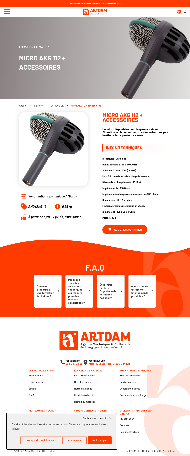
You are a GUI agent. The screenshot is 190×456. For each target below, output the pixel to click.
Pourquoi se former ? (131, 375)
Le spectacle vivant (42, 370)
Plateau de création (42, 410)
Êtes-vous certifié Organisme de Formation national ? (108, 291)
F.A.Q (31, 395)
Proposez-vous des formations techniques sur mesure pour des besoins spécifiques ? (76, 291)
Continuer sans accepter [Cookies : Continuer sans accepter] (95, 418)
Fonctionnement (37, 381)
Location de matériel (88, 370)
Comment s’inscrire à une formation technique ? (45, 291)
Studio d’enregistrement (91, 410)
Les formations (128, 381)
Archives (124, 425)
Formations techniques (135, 370)
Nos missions (36, 375)
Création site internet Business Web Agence (151, 451)
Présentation (127, 418)
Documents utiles (129, 431)
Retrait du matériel (84, 401)
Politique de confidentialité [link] (40, 440)
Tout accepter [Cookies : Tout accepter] (100, 440)
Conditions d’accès (84, 395)
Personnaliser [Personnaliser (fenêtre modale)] (74, 440)
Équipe (32, 388)
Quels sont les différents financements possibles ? (139, 291)
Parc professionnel (84, 375)
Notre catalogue (83, 388)
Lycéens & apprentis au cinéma (136, 412)
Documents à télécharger (134, 395)
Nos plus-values (82, 381)
